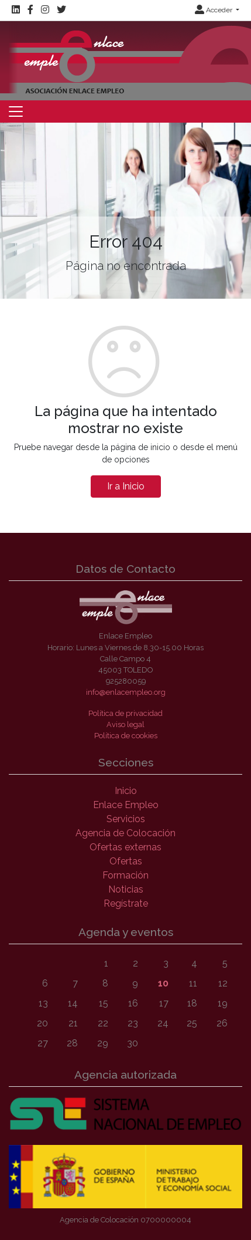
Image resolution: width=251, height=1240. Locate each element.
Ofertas (125, 861)
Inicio (126, 790)
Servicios (125, 819)
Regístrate (126, 903)
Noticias (125, 889)
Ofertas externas (125, 847)
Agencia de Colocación (125, 833)
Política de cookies (125, 735)
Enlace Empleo (126, 804)
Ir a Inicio (126, 486)
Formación (125, 875)
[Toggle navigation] (16, 111)
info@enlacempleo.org (126, 692)
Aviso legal (125, 724)
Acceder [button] (214, 10)
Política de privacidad (125, 713)
